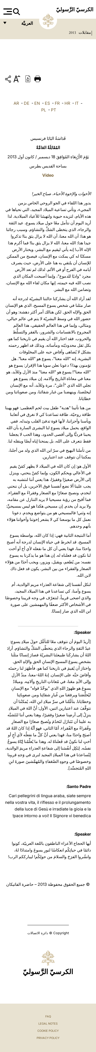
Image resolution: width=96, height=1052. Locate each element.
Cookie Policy (48, 1031)
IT (77, 103)
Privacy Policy (48, 1038)
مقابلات (84, 32)
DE (26, 103)
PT (53, 109)
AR (16, 103)
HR (67, 103)
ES (47, 103)
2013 (72, 32)
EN (37, 103)
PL (43, 109)
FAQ (48, 1016)
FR (57, 103)
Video (48, 175)
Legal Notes (48, 1023)
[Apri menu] (7, 11)
